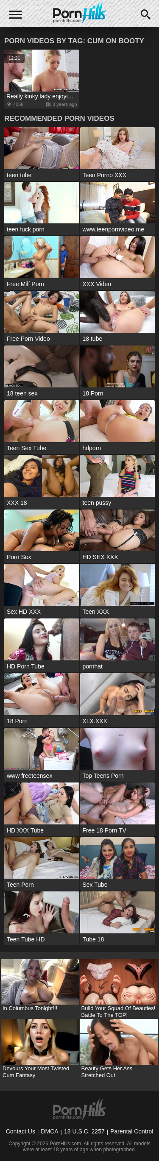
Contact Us (20, 1131)
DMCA (49, 1131)
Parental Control (131, 1131)
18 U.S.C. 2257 (84, 1131)
